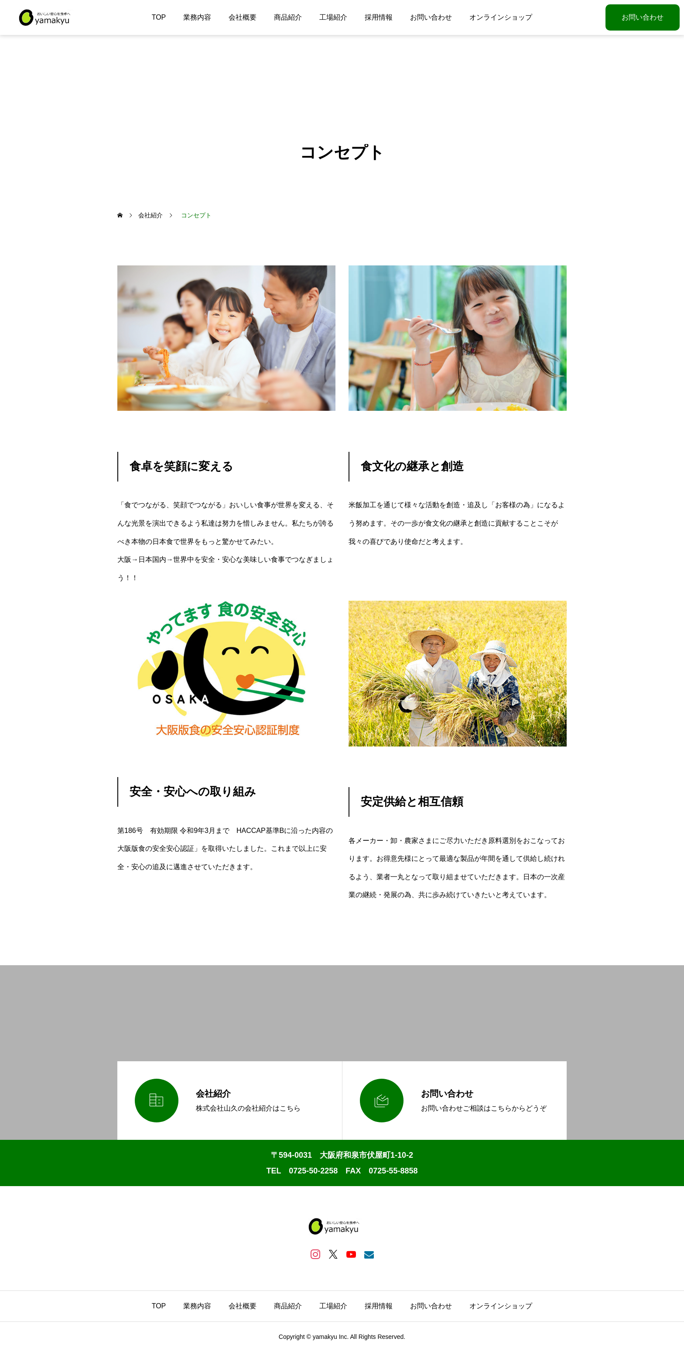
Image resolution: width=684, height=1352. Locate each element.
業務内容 (197, 17)
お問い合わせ (431, 17)
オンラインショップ (500, 17)
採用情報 (379, 17)
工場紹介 (333, 17)
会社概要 (242, 17)
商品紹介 (288, 17)
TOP (159, 17)
